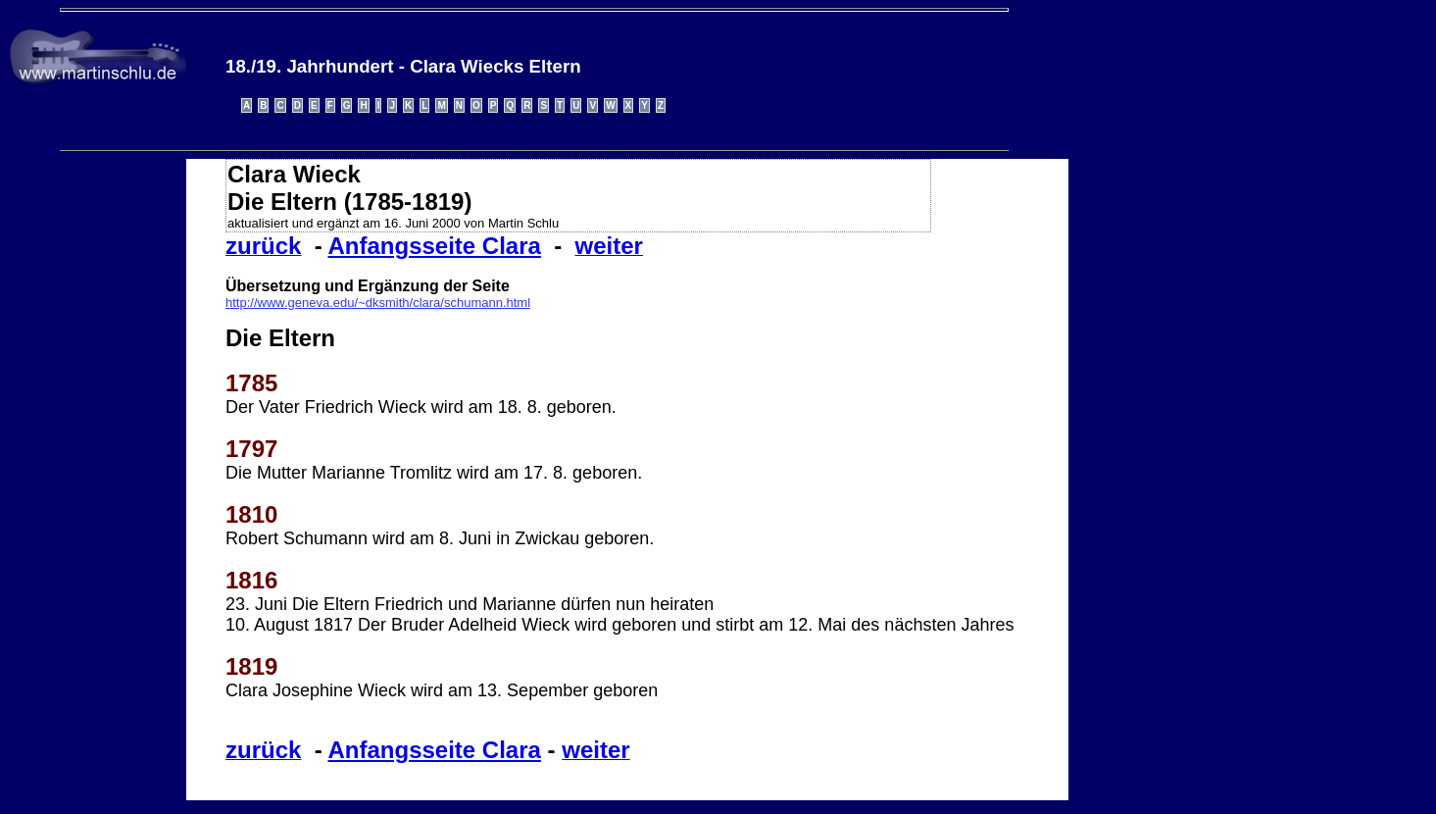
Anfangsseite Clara (433, 245)
